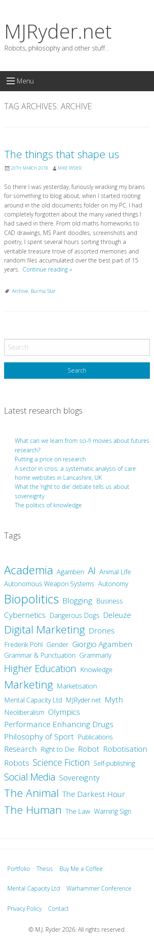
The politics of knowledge (48, 505)
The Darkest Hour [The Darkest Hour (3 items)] (93, 794)
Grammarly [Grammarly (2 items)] (95, 655)
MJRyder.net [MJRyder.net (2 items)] (83, 700)
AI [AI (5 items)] (92, 570)
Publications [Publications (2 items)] (95, 736)
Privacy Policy (24, 908)
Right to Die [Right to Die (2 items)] (57, 749)
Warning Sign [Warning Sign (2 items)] (112, 811)
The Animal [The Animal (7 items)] (31, 792)
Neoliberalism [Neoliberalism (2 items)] (24, 712)
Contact (58, 908)
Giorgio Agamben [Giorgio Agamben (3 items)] (102, 644)
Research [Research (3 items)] (20, 749)
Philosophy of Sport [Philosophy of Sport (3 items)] (39, 736)
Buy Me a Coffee (81, 869)
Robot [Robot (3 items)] (88, 749)
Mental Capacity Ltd (33, 888)
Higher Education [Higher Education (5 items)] (40, 668)
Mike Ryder (69, 168)
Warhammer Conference (99, 888)
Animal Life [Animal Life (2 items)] (115, 571)
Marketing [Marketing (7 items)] (28, 684)
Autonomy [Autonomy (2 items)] (113, 583)
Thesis (45, 869)
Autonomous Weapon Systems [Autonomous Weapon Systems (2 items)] (49, 583)
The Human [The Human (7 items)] (33, 809)
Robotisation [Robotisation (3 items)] (125, 749)
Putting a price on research (50, 459)
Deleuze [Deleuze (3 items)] (117, 615)
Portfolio (18, 869)
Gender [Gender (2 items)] (57, 644)
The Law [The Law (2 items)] (77, 811)
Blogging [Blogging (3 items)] (77, 600)
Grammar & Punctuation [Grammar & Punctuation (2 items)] (40, 655)
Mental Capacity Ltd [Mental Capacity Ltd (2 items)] (33, 700)
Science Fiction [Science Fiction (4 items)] (61, 762)
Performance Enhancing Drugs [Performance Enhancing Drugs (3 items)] (58, 724)
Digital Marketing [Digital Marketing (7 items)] (44, 629)
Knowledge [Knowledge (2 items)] (96, 669)
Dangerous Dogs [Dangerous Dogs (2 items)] (74, 615)
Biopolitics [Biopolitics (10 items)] (31, 599)
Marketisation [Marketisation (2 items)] (77, 686)
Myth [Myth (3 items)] (114, 699)
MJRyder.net (58, 31)
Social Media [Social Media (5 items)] (29, 776)
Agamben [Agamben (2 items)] (70, 571)
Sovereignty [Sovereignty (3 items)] (79, 777)
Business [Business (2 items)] (109, 601)
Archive (20, 291)
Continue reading (47, 269)
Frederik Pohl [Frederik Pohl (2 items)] (23, 644)
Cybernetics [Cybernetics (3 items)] (25, 615)
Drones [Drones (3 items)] (102, 630)
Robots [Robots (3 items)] (16, 763)
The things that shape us (61, 154)
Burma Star (43, 291)
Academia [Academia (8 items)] (28, 570)
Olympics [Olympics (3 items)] (64, 712)
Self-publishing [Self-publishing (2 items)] (114, 763)
